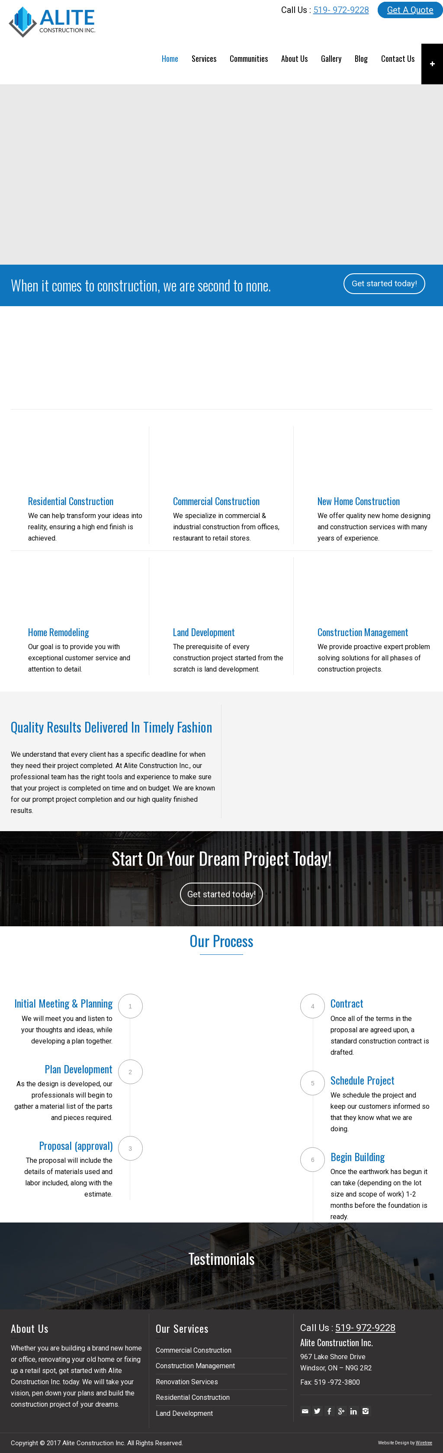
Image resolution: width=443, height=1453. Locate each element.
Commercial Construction (216, 501)
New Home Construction (359, 501)
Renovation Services (187, 1382)
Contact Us (397, 58)
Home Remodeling (58, 632)
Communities (249, 58)
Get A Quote (410, 10)
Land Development (204, 632)
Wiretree (424, 1442)
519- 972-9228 (341, 10)
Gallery (331, 58)
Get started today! (384, 283)
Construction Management (363, 632)
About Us (294, 58)
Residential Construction (70, 501)
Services (204, 58)
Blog (361, 58)
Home (170, 58)
